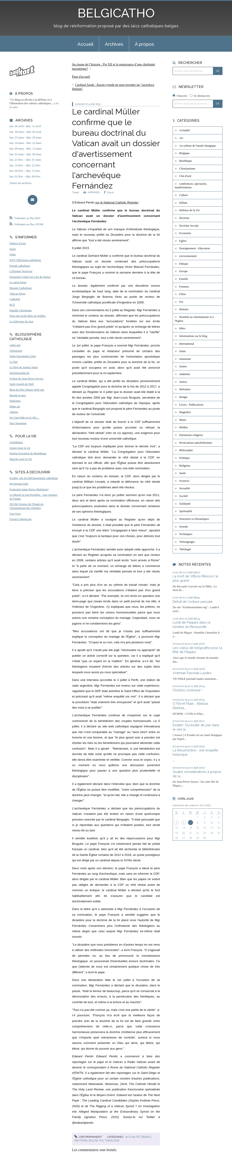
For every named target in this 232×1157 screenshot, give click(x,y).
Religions (184, 465)
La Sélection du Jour (22, 321)
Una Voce (15, 513)
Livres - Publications (191, 404)
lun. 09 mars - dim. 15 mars (25, 148)
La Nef (14, 361)
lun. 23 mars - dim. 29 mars (25, 137)
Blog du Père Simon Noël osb (27, 389)
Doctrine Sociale (189, 225)
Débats (146, 1136)
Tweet (75, 192)
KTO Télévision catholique (25, 260)
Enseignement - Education (194, 248)
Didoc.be (15, 406)
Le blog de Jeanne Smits (24, 367)
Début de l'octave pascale (193, 601)
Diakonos (15, 400)
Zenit (13, 249)
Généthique (16, 442)
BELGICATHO (116, 13)
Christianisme (187, 168)
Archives (114, 44)
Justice (183, 381)
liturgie (183, 397)
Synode (183, 526)
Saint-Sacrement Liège (23, 356)
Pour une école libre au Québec (28, 315)
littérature (185, 389)
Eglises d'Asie (18, 243)
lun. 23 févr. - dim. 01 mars (25, 159)
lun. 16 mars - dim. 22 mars (25, 143)
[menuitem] (85, 44)
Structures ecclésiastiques (194, 518)
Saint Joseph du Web (22, 384)
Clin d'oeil (185, 176)
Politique (184, 458)
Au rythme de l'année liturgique (197, 145)
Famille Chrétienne (21, 310)
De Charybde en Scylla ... (24, 417)
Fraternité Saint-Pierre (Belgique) (29, 489)
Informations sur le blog (193, 336)
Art (181, 138)
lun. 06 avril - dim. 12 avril (25, 126)
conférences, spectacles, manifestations (191, 185)
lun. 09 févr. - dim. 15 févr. (25, 170)
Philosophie (186, 450)
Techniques (185, 534)
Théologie (112, 1140)
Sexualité (184, 488)
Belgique (184, 153)
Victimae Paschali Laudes (192, 673)
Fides (13, 254)
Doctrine (80, 1140)
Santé (182, 473)
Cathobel (15, 299)
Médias (183, 427)
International (186, 343)
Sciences (184, 480)
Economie (185, 233)
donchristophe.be (19, 373)
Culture (183, 195)
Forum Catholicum (20, 519)
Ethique (183, 263)
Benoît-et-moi (18, 395)
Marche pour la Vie (21, 459)
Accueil (85, 44)
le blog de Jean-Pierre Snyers (26, 378)
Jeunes (183, 366)
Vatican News (18, 293)
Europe (183, 271)
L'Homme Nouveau (21, 271)
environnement (188, 256)
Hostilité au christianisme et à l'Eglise (194, 318)
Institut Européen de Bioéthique (28, 453)
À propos (144, 44)
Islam (182, 351)
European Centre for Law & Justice (30, 276)
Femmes (184, 286)
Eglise (93, 1140)
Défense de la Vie (189, 210)
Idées (182, 328)
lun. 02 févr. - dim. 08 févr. (25, 176)
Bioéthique (185, 160)
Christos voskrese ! (187, 690)
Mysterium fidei (19, 483)
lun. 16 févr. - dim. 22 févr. (25, 165)
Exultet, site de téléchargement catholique (34, 478)
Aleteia (14, 412)
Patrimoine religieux (191, 435)
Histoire (183, 309)
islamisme (185, 359)
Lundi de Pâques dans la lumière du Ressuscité (191, 624)
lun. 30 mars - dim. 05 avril (25, 131)
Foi (101, 1140)
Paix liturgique (18, 423)
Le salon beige (18, 282)
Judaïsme (184, 374)
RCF (12, 304)
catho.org (15, 345)
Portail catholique (20, 265)
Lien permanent (88, 1136)
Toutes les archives (20, 183)
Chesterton (16, 350)
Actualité (132, 1136)
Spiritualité (185, 511)
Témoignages (187, 541)
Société (183, 496)
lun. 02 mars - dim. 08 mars (25, 154)
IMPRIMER (91, 192)
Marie (182, 419)
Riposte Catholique (21, 288)
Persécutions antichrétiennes (195, 442)
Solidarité (185, 503)
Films (182, 294)
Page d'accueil (81, 76)
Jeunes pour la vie (20, 448)
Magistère (185, 412)
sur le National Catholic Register (116, 202)
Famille (183, 279)
